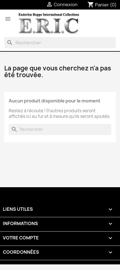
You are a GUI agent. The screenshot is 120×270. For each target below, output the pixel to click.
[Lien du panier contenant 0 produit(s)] (102, 5)
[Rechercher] (60, 42)
